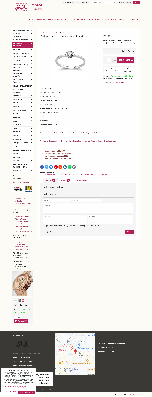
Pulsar (16, 157)
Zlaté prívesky (23, 57)
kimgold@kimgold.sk (27, 365)
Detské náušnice (23, 30)
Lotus (16, 154)
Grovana (23, 139)
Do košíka (126, 60)
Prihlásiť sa (68, 3)
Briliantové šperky (67, 175)
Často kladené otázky (75, 19)
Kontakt (133, 19)
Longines (23, 99)
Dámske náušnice (23, 35)
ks (17, 317)
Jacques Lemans (23, 143)
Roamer (23, 117)
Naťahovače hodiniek (19, 91)
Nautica (17, 146)
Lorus (23, 161)
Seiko (23, 128)
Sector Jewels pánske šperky (20, 166)
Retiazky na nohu (21, 53)
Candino (17, 125)
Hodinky (23, 95)
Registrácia (82, 3)
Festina (23, 132)
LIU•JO (23, 135)
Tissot (23, 106)
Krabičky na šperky (22, 86)
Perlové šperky (23, 64)
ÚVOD (31, 19)
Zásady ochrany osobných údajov (14, 387)
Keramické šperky (23, 81)
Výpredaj (23, 170)
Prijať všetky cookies (26, 392)
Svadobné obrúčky (23, 75)
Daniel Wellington (22, 150)
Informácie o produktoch (50, 19)
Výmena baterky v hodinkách (102, 19)
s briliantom (102, 175)
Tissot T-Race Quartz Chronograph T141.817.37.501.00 (20, 255)
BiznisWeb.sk (134, 394)
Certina (23, 103)
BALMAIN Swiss (23, 110)
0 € (136, 3)
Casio (15, 114)
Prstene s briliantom (86, 175)
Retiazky (23, 49)
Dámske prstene (23, 40)
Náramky (23, 60)
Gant (23, 121)
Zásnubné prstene (49, 175)
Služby (122, 19)
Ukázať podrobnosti (9, 391)
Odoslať (129, 232)
